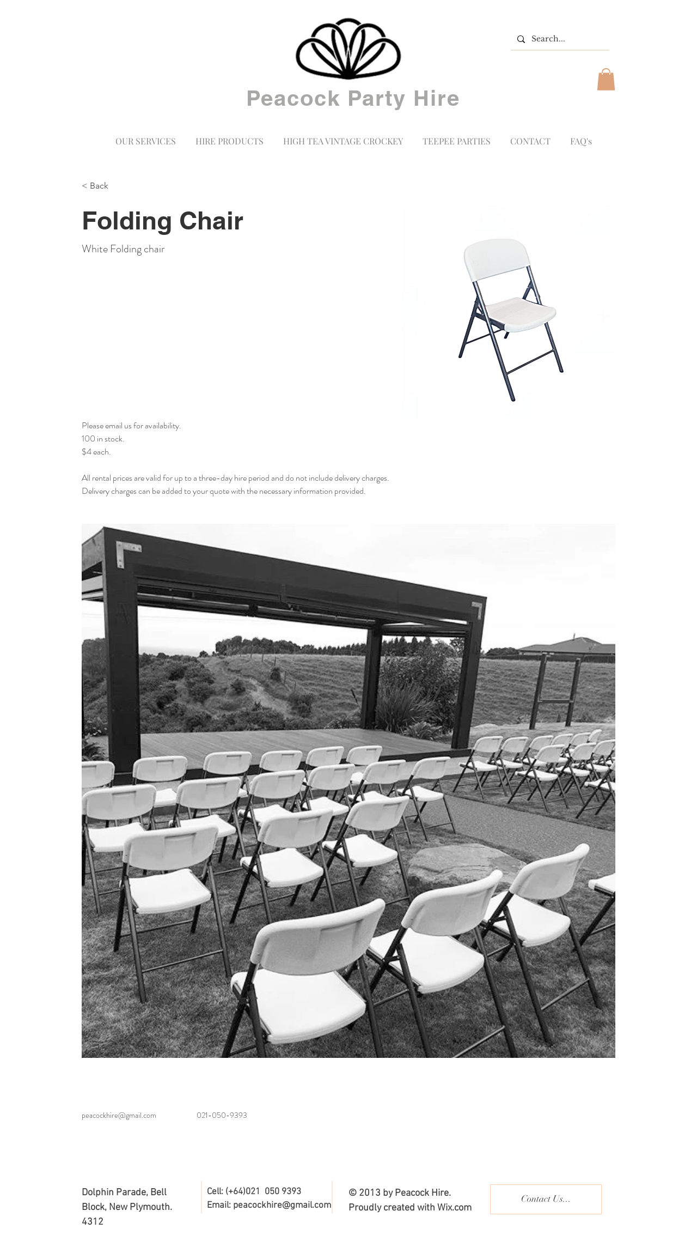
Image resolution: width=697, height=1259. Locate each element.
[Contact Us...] (546, 1199)
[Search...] (558, 39)
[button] (606, 79)
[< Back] (103, 186)
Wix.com (454, 1208)
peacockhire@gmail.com (119, 1115)
